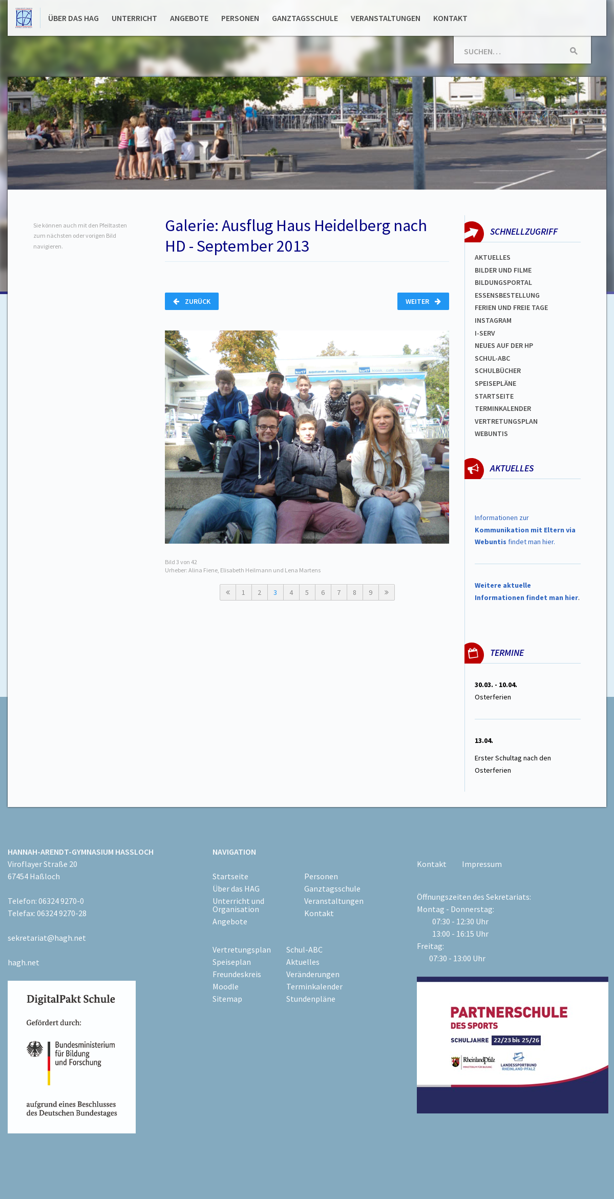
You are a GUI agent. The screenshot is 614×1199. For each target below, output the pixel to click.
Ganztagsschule (305, 18)
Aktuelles (493, 257)
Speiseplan (232, 962)
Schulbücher (498, 370)
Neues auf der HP (504, 345)
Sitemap (227, 999)
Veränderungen (313, 974)
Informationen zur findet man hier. (525, 530)
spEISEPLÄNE (495, 383)
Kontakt (450, 18)
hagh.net (23, 962)
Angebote (189, 18)
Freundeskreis (237, 974)
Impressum (482, 864)
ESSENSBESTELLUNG (507, 295)
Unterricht (134, 18)
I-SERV (485, 333)
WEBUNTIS (491, 433)
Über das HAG (73, 18)
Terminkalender (503, 408)
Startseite (494, 396)
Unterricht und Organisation (238, 905)
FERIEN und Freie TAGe (511, 307)
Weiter (423, 301)
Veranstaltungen (385, 18)
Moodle (226, 986)
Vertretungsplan (506, 421)
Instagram (493, 320)
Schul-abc (492, 358)
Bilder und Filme (503, 270)
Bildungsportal (503, 282)
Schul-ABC (304, 949)
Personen (240, 18)
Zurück (191, 301)
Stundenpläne (310, 999)
